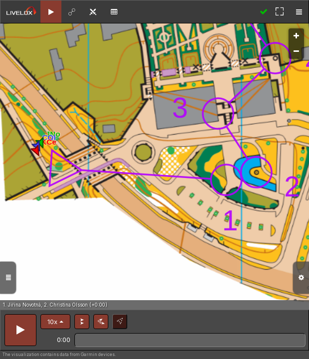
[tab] (50, 11)
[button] (55, 321)
